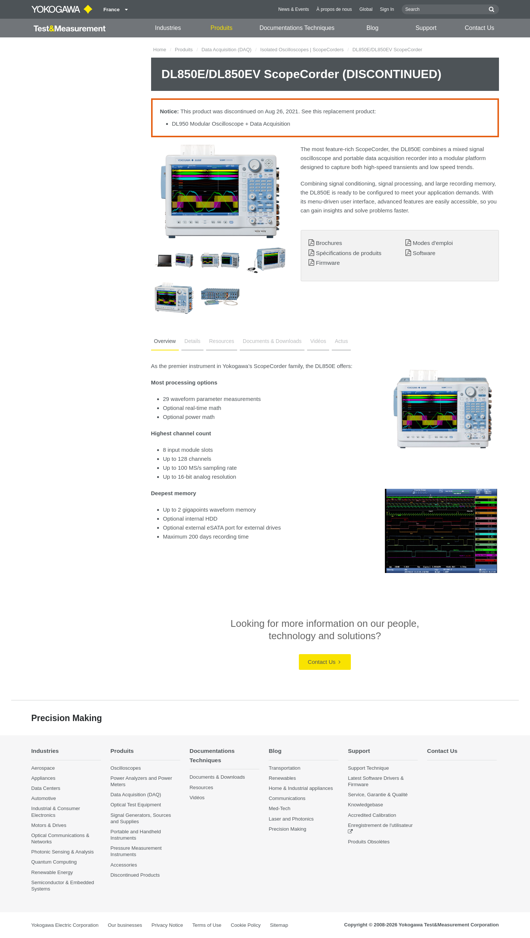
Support (426, 28)
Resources (221, 341)
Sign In (387, 9)
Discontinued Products (135, 875)
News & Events (293, 9)
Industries (168, 28)
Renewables (282, 778)
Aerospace (43, 768)
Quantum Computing (54, 862)
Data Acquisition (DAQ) (227, 49)
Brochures (329, 243)
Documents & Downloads (272, 341)
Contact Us (479, 28)
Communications (287, 798)
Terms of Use (206, 925)
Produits (222, 28)
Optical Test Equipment (135, 804)
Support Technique (368, 768)
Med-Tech (279, 808)
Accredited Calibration (372, 815)
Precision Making (287, 829)
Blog (373, 28)
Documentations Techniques (297, 28)
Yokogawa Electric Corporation (65, 925)
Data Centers (46, 788)
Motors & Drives (49, 825)
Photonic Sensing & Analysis (62, 852)
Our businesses (125, 925)
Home (159, 49)
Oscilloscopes (125, 768)
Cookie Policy (246, 925)
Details (192, 341)
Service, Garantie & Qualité (378, 794)
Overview (165, 341)
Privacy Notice (167, 925)
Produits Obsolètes (368, 841)
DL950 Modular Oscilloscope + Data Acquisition (231, 123)
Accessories (123, 865)
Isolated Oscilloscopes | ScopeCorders (302, 49)
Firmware (328, 263)
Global (366, 9)
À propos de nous (334, 9)
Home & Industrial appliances (301, 788)
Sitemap (279, 925)
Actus (341, 341)
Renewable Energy (52, 872)
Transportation (284, 768)
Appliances (43, 778)
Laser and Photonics (291, 819)
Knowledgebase (365, 804)
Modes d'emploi (433, 243)
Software (424, 253)
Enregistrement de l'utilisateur (380, 825)
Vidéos (318, 341)
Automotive (43, 798)
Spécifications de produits (348, 253)
